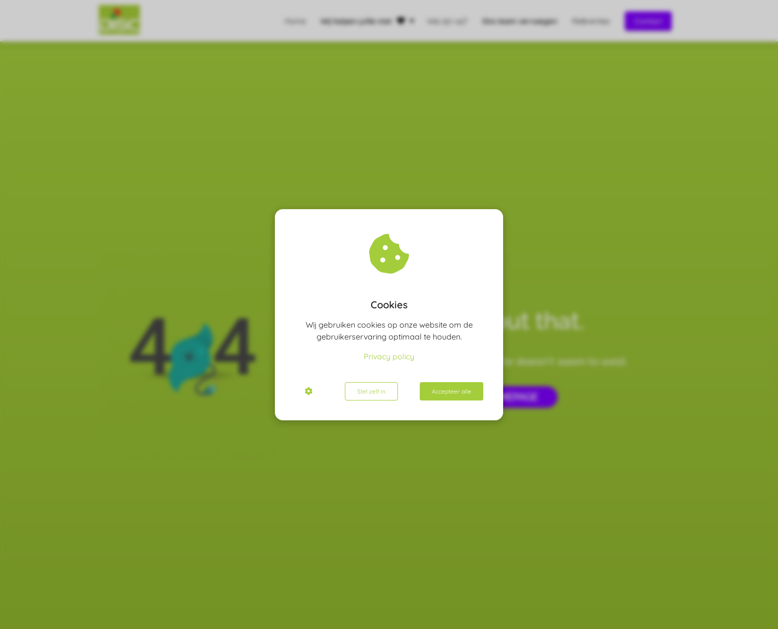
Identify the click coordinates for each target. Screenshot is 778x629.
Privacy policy (389, 356)
